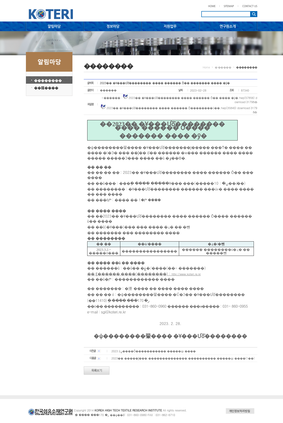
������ (108, 90)
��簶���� (46, 87)
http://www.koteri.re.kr (186, 274)
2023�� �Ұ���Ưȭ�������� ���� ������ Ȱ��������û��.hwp (166, 108)
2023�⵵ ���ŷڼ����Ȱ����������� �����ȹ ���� (154, 351)
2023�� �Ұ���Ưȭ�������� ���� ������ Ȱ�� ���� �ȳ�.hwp (186, 98)
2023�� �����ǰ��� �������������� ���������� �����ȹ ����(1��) (183, 358)
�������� (48, 80)
